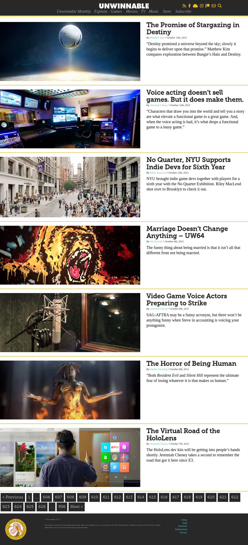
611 (106, 497)
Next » (76, 507)
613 (129, 497)
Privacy (183, 532)
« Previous (12, 497)
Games (116, 11)
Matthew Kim (157, 37)
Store (167, 11)
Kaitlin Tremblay (159, 369)
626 (42, 507)
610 (94, 497)
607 (58, 497)
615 (152, 497)
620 (211, 497)
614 (140, 497)
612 (117, 497)
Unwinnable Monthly (74, 11)
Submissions (181, 529)
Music (154, 11)
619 (199, 497)
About (184, 519)
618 (187, 497)
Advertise (182, 526)
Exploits (101, 11)
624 (18, 507)
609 (82, 497)
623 (5, 507)
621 (223, 497)
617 (175, 497)
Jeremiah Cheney (159, 105)
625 (30, 507)
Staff (185, 523)
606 (46, 497)
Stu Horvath (156, 241)
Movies (132, 11)
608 (70, 497)
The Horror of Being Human (191, 364)
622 (235, 497)
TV (143, 11)
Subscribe (183, 11)
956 (61, 507)
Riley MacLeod (158, 172)
